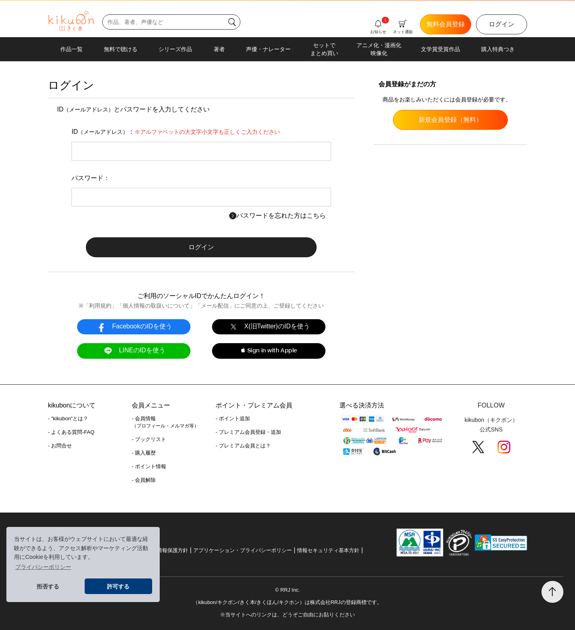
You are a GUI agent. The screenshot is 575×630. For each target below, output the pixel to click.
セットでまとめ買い (324, 49)
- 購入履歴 (144, 453)
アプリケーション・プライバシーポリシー (242, 550)
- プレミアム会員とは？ (243, 446)
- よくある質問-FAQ (71, 432)
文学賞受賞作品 (440, 49)
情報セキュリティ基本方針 (328, 550)
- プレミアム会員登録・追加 (248, 432)
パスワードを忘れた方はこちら (277, 215)
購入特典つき (498, 49)
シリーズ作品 (175, 49)
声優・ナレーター (268, 49)
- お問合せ (60, 446)
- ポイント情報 (149, 466)
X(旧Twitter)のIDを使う (269, 326)
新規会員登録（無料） (450, 119)
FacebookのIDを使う (133, 326)
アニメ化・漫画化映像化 (379, 49)
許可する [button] (118, 586)
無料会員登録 (445, 24)
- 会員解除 (144, 480)
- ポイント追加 (233, 418)
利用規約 (100, 305)
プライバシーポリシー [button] (43, 567)
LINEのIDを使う (133, 350)
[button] (268, 350)
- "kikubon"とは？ (68, 418)
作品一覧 (71, 49)
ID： (175, 131)
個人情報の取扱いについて (156, 305)
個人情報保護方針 (167, 550)
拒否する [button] (48, 586)
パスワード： (90, 178)
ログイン (501, 24)
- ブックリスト (149, 439)
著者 (219, 49)
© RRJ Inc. (287, 590)
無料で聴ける (120, 49)
